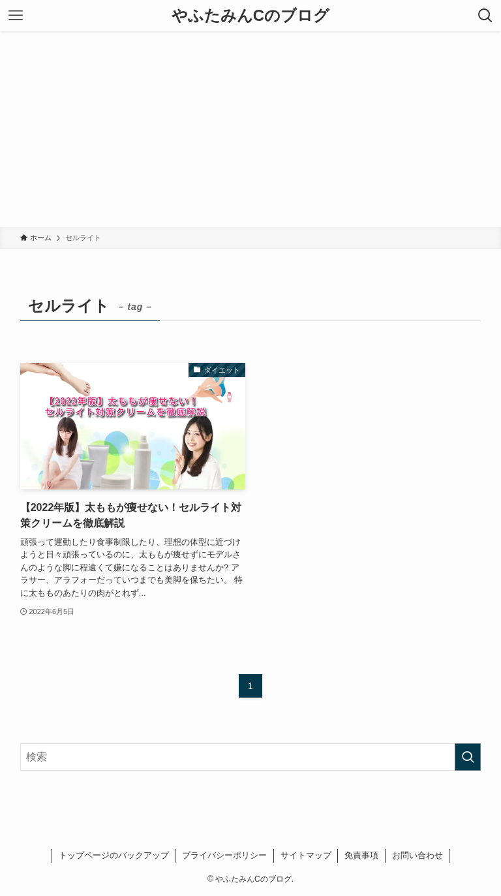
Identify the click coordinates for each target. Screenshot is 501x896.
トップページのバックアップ (114, 855)
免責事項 (361, 855)
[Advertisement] (250, 129)
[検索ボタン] (485, 15)
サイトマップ (306, 855)
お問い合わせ (417, 855)
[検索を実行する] (468, 757)
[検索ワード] (250, 757)
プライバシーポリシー (224, 855)
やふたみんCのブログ (250, 15)
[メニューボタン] (15, 15)
